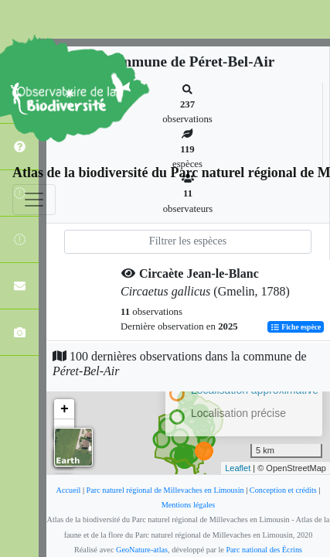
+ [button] (64, 409)
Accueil (68, 490)
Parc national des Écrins (264, 549)
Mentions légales (189, 505)
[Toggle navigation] (34, 199)
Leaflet (237, 468)
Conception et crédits (283, 490)
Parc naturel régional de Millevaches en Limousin (165, 490)
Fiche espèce (295, 327)
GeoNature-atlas (142, 549)
